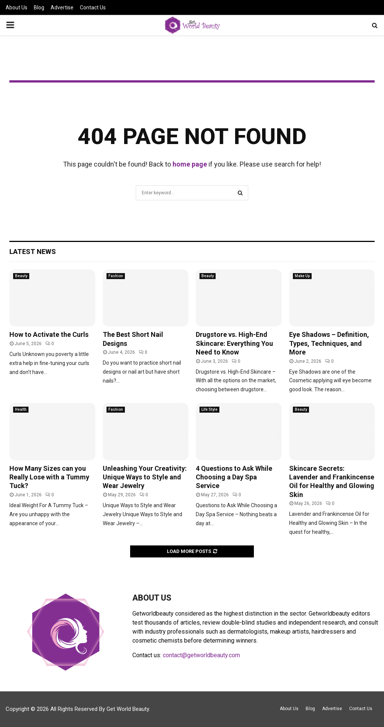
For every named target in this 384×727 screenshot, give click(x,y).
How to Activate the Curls (48, 334)
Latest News (32, 251)
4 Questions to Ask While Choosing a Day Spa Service (234, 477)
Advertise (62, 8)
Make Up (302, 276)
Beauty (21, 276)
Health (21, 409)
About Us (16, 8)
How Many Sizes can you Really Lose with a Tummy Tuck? (49, 477)
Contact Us (93, 8)
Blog (39, 8)
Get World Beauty (127, 709)
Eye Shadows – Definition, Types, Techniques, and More (329, 343)
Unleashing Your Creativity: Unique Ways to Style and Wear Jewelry (145, 477)
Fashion (115, 276)
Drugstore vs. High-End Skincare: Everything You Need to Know (234, 343)
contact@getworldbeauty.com (201, 655)
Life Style (209, 409)
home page (189, 164)
